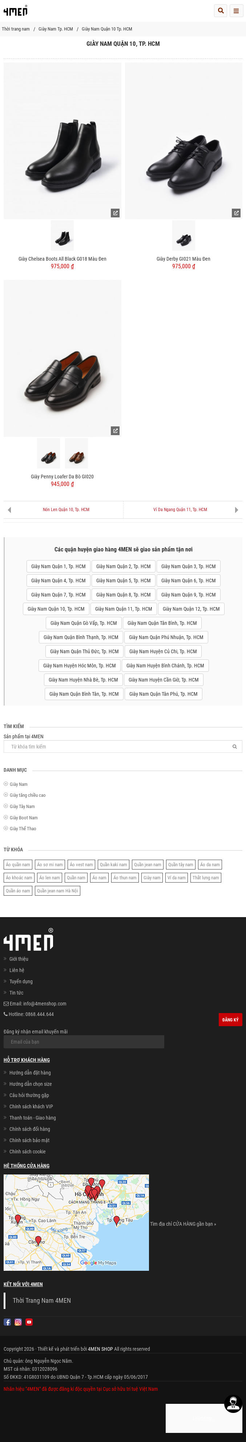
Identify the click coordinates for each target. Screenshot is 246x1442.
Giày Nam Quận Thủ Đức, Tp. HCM (84, 651)
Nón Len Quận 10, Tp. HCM (66, 509)
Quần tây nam (180, 864)
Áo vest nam (81, 864)
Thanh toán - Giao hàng (32, 1118)
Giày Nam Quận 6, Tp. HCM (188, 580)
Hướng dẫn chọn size (30, 1084)
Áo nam (99, 877)
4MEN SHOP (100, 1349)
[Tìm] (235, 746)
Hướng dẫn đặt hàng (30, 1073)
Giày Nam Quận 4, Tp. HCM (58, 580)
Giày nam (152, 877)
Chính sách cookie (27, 1151)
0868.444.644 (39, 1014)
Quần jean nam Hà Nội (57, 890)
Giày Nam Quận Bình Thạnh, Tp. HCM (81, 637)
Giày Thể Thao (23, 828)
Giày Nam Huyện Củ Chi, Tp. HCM (163, 651)
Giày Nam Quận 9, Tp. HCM (188, 595)
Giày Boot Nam (24, 817)
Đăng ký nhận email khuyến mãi (84, 1038)
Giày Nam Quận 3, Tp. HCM (188, 566)
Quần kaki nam (113, 864)
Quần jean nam (147, 864)
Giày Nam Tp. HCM (56, 29)
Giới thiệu (18, 959)
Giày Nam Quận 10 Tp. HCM (107, 29)
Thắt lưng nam (206, 877)
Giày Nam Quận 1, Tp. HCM (58, 566)
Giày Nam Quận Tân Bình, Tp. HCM (162, 623)
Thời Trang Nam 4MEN (42, 1300)
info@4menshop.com (44, 1004)
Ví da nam (177, 877)
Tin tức (16, 993)
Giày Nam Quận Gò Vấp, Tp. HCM (84, 623)
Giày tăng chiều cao (28, 795)
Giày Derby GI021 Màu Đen (183, 259)
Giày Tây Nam (22, 806)
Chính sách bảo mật (29, 1140)
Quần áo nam (18, 890)
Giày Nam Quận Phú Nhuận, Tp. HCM (166, 637)
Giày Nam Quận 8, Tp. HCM (123, 595)
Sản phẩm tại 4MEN (123, 743)
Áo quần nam (18, 864)
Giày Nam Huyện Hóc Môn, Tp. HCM (79, 665)
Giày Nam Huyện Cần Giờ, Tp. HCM (164, 680)
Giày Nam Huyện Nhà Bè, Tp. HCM (83, 680)
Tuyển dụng (21, 981)
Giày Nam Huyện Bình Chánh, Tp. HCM (165, 665)
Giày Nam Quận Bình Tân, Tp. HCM (84, 694)
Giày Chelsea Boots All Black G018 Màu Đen (62, 259)
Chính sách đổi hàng (29, 1129)
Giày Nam (19, 784)
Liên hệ (16, 970)
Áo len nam (49, 877)
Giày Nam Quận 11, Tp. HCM (123, 609)
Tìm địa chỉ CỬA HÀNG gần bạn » (183, 1224)
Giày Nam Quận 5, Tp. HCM (123, 580)
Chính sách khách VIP (31, 1106)
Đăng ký (230, 1020)
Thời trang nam (16, 29)
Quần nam (76, 877)
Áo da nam (210, 864)
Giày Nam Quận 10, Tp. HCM (56, 609)
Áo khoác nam (19, 877)
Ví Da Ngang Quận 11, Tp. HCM (180, 509)
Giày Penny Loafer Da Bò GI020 (62, 476)
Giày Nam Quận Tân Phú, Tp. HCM (163, 694)
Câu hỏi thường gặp (29, 1095)
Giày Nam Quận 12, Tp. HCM (191, 609)
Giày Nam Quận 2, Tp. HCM (123, 566)
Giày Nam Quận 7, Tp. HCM (58, 595)
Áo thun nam (125, 877)
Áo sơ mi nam (50, 864)
